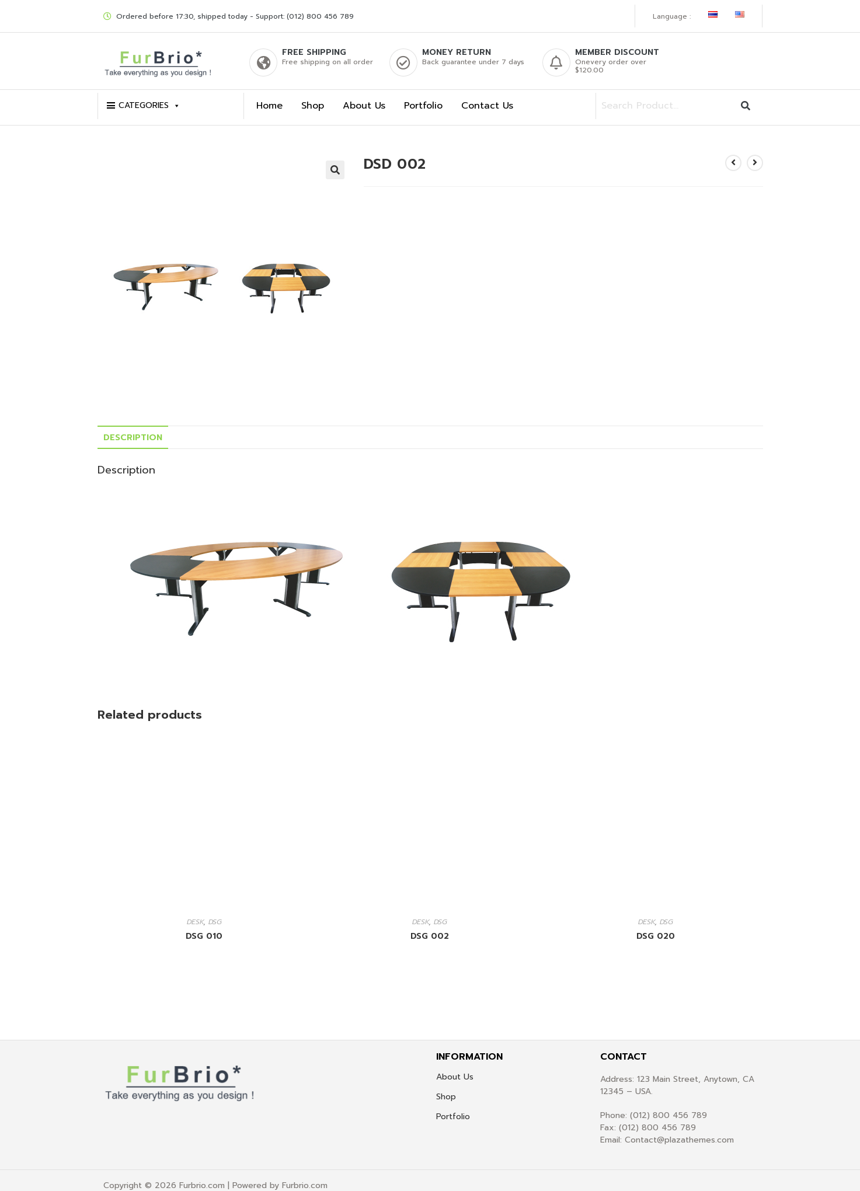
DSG (215, 911)
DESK (195, 911)
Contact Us (487, 96)
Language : (672, 11)
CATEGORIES (149, 95)
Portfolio (423, 96)
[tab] (133, 427)
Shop (312, 96)
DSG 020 (655, 926)
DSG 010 (204, 926)
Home (269, 96)
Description (132, 426)
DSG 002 (429, 926)
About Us (364, 96)
